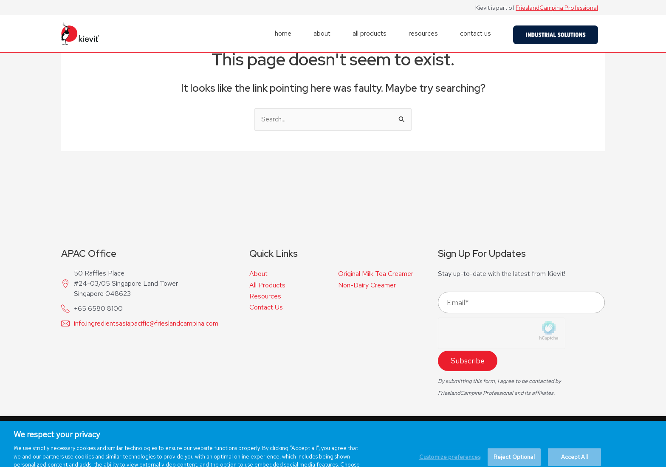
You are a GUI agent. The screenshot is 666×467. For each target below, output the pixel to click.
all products (370, 33)
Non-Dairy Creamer (367, 285)
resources (423, 33)
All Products (267, 285)
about (321, 33)
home (283, 33)
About (258, 273)
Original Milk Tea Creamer (375, 274)
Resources (265, 296)
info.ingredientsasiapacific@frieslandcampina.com (146, 323)
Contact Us (266, 307)
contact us (475, 33)
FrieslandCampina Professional (557, 7)
